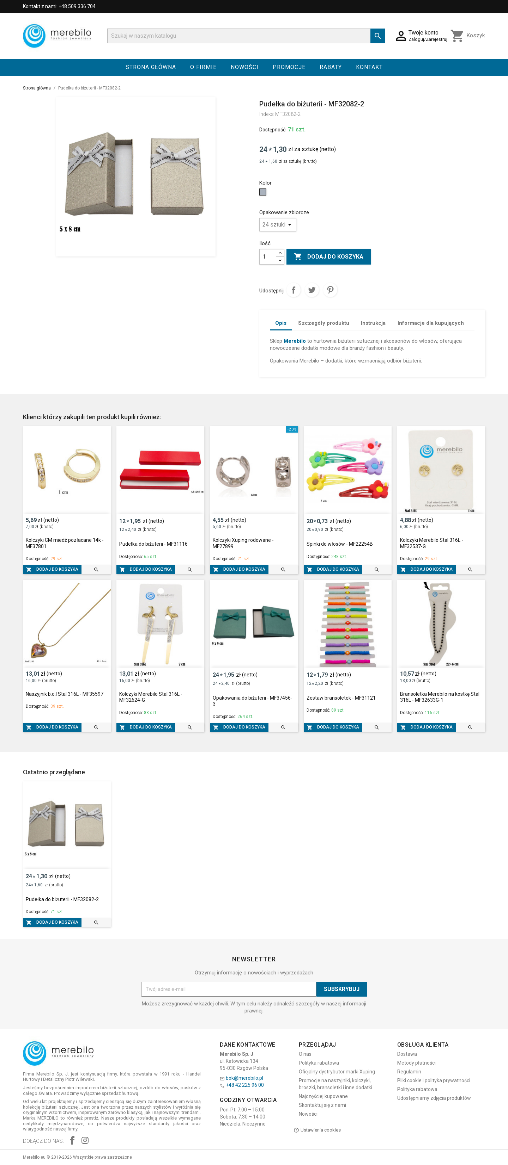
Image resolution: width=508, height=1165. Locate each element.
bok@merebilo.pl (244, 1078)
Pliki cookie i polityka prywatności (433, 1080)
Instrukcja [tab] (373, 323)
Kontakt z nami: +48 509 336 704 (59, 6)
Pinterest (330, 290)
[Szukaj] (246, 36)
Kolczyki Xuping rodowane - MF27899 (243, 543)
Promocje (289, 67)
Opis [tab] (280, 323)
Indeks (266, 114)
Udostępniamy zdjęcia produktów (434, 1098)
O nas (305, 1054)
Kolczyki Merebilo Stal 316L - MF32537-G (431, 543)
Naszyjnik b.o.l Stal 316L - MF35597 (64, 694)
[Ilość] (267, 257)
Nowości (245, 67)
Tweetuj (312, 290)
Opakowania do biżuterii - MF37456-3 (252, 701)
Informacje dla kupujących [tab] (431, 323)
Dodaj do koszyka (328, 256)
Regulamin (409, 1071)
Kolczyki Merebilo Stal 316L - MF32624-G (150, 697)
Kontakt (369, 67)
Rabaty (331, 67)
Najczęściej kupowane (323, 1096)
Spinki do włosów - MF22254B (340, 544)
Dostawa (407, 1054)
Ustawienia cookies (317, 1130)
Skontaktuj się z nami (322, 1105)
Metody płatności (416, 1063)
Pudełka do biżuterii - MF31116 (153, 544)
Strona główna (151, 67)
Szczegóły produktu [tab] (323, 323)
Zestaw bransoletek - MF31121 (341, 698)
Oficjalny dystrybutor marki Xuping (337, 1071)
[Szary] (263, 193)
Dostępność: (272, 129)
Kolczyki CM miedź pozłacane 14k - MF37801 (65, 543)
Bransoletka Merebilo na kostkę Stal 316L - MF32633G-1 (439, 697)
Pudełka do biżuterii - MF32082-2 (62, 899)
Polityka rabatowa (319, 1063)
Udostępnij (293, 290)
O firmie (203, 67)
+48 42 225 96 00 (245, 1085)
